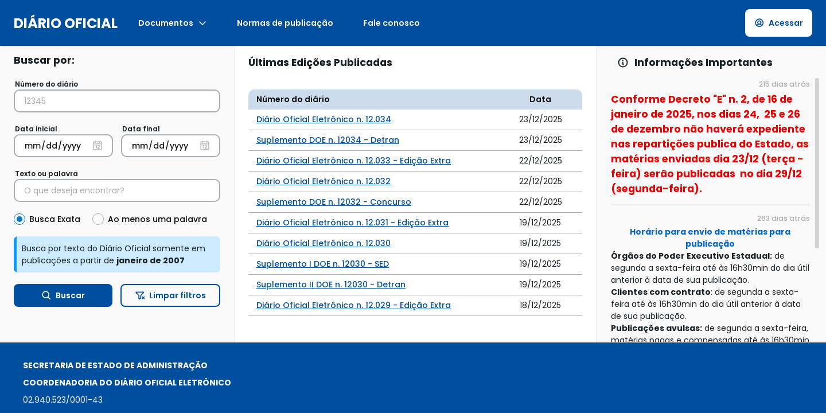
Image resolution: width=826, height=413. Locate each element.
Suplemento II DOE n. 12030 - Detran (331, 284)
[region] (711, 209)
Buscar (63, 295)
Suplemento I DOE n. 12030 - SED (322, 264)
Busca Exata (54, 219)
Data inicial (36, 129)
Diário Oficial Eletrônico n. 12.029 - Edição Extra (353, 305)
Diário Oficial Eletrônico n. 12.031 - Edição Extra (352, 222)
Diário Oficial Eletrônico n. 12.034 (323, 119)
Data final (141, 129)
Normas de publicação (285, 23)
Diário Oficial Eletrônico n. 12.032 (323, 181)
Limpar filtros (170, 295)
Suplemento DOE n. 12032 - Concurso (333, 202)
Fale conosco (391, 23)
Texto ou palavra (46, 173)
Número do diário (46, 84)
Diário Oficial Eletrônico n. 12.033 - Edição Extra (353, 160)
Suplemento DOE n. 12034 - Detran (327, 140)
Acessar (779, 23)
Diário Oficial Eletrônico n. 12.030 (323, 243)
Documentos (172, 23)
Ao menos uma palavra (157, 219)
